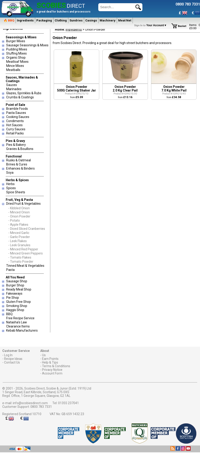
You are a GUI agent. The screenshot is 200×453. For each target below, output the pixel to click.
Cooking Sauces (17, 117)
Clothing (61, 20)
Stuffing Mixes (16, 53)
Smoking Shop (16, 306)
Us (44, 355)
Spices (11, 188)
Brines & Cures (16, 164)
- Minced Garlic (18, 233)
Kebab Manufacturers (22, 330)
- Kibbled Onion (19, 208)
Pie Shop (12, 297)
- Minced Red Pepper (23, 249)
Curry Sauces (15, 129)
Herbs (10, 184)
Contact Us (12, 362)
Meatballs (13, 70)
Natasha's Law (16, 322)
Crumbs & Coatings (20, 97)
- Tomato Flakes (19, 257)
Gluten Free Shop (18, 302)
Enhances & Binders (20, 168)
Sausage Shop (16, 281)
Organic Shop (16, 57)
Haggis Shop (15, 310)
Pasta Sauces (16, 113)
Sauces (11, 85)
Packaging (44, 20)
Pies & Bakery (16, 145)
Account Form (52, 373)
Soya (9, 172)
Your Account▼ (151, 25)
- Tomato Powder (20, 261)
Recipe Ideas (13, 359)
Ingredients (25, 20)
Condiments (15, 121)
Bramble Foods (17, 108)
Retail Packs (15, 133)
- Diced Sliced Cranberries (26, 228)
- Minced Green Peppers (25, 253)
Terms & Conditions (56, 366)
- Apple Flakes (18, 224)
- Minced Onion (19, 212)
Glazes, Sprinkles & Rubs (23, 93)
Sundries (76, 20)
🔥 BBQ (9, 20)
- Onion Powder (19, 216)
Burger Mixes (15, 41)
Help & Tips (50, 362)
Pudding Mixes (16, 49)
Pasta (10, 270)
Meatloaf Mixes (17, 61)
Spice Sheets (15, 192)
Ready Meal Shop (18, 289)
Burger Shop (15, 285)
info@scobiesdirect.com (30, 403)
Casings (91, 20)
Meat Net (124, 20)
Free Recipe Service (20, 318)
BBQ (9, 314)
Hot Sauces (14, 125)
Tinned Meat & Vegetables (25, 265)
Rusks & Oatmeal (18, 160)
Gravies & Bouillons (19, 149)
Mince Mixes (15, 66)
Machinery (107, 20)
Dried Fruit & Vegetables (23, 203)
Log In (8, 355)
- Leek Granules (19, 245)
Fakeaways (14, 293)
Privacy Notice (52, 370)
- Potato (14, 220)
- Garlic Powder (19, 237)
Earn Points (50, 359)
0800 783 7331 (41, 406)
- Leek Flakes (17, 241)
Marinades (13, 89)
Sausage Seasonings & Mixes (27, 45)
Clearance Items (18, 326)
